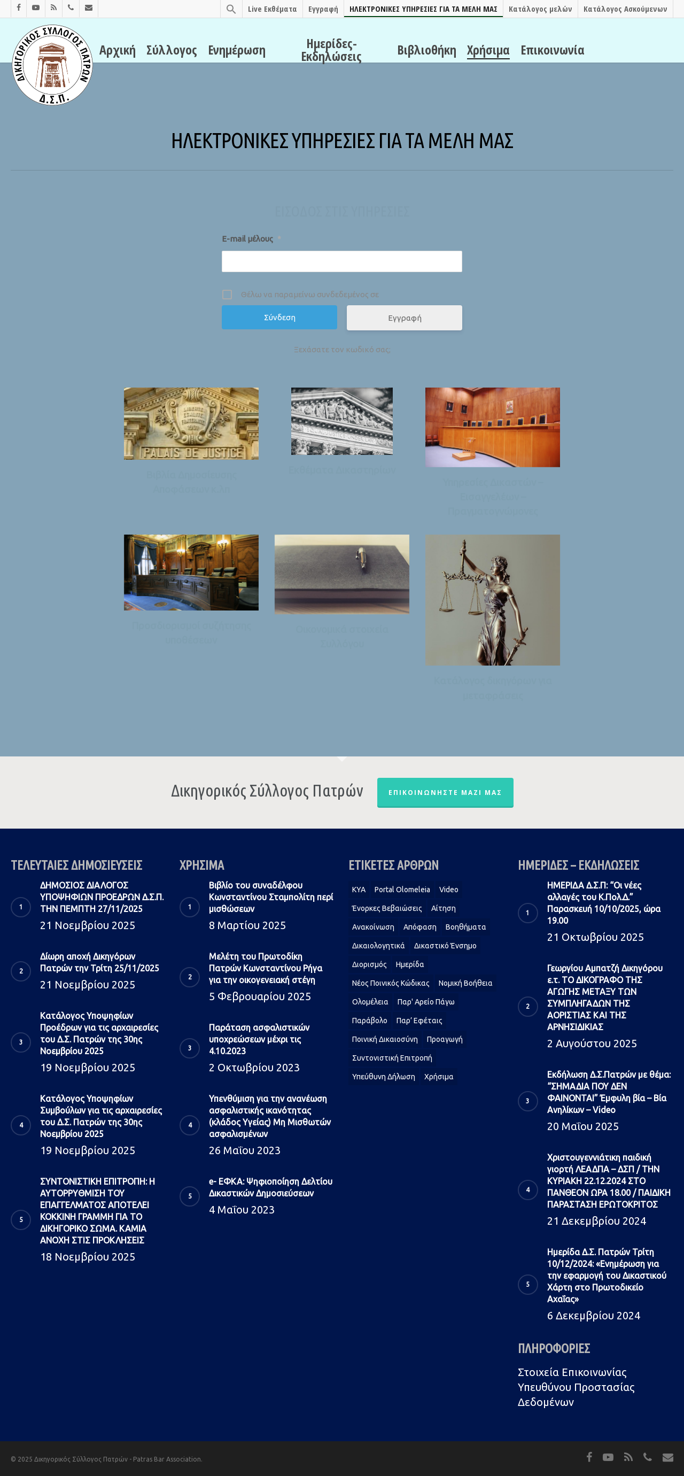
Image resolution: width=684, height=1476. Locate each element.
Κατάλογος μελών (540, 8)
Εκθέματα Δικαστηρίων (341, 470)
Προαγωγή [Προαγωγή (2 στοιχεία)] (445, 1039)
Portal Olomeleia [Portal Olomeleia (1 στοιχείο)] (402, 889)
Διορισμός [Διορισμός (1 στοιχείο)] (369, 964)
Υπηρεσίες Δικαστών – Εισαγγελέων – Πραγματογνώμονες (492, 497)
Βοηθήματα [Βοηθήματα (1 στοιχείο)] (466, 927)
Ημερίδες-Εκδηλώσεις (331, 50)
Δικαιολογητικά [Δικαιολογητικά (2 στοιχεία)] (378, 945)
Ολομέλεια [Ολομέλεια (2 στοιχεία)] (370, 1002)
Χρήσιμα (488, 49)
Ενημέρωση (237, 49)
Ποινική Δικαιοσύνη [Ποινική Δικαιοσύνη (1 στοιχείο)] (385, 1039)
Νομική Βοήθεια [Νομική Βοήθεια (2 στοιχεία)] (466, 983)
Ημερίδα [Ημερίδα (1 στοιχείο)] (410, 964)
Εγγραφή (323, 8)
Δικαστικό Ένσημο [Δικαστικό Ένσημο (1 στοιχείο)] (445, 945)
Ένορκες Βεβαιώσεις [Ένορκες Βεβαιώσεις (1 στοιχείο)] (387, 908)
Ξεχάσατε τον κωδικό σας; (342, 349)
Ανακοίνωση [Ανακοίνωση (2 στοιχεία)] (373, 927)
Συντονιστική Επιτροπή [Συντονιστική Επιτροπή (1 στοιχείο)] (392, 1058)
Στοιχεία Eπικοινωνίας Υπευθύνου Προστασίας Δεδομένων (576, 1387)
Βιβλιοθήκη (426, 49)
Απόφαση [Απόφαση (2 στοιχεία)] (420, 927)
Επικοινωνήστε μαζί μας (445, 792)
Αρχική (117, 49)
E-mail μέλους (251, 238)
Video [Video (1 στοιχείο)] (448, 889)
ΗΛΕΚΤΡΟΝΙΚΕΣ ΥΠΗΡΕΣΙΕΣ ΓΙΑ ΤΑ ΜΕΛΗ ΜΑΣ (423, 8)
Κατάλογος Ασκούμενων (625, 8)
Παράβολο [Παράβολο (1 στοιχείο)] (369, 1020)
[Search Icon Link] (231, 9)
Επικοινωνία (552, 49)
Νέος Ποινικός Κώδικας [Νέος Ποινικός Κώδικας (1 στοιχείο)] (391, 983)
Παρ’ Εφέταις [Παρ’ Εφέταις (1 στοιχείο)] (419, 1020)
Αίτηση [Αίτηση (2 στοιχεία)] (443, 908)
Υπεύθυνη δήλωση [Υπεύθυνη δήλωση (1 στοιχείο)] (383, 1076)
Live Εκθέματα (272, 8)
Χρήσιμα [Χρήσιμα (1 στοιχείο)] (439, 1076)
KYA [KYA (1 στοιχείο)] (359, 889)
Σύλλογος (171, 49)
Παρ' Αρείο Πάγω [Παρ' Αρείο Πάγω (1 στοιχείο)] (426, 1002)
